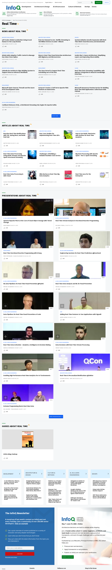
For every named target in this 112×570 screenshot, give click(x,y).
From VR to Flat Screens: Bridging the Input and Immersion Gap (13, 434)
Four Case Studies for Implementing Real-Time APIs (49, 134)
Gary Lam (96, 307)
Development (26, 7)
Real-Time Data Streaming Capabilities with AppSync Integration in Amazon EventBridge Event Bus (91, 73)
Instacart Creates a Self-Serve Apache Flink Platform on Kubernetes (55, 87)
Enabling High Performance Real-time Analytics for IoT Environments (68, 304)
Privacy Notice (78, 565)
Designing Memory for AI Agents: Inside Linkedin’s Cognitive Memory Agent (34, 426)
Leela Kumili (8, 45)
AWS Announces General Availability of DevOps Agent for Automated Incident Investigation (97, 426)
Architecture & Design (42, 7)
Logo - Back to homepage (12, 6)
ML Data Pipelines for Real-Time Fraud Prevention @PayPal (16, 268)
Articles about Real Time (19, 124)
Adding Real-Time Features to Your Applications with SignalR (95, 268)
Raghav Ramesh (89, 236)
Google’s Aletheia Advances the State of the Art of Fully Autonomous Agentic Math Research (76, 435)
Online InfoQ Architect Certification (40, 521)
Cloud (77, 69)
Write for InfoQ (9, 531)
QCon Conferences (10, 525)
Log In (7, 522)
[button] (19, 500)
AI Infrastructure (59, 7)
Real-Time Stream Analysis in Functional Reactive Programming (43, 230)
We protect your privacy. (11, 503)
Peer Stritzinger (63, 235)
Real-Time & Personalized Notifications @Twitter (94, 303)
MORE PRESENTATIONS (55, 354)
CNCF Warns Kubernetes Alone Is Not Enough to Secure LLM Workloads (98, 441)
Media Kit (7, 542)
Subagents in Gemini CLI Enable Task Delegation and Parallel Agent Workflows (76, 426)
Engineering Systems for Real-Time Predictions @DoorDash (93, 230)
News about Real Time (17, 33)
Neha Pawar (10, 236)
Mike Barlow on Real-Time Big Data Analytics (50, 181)
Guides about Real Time (18, 364)
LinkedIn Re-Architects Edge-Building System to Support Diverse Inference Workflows (18, 73)
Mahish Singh (62, 309)
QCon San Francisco (40, 536)
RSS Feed (21, 26)
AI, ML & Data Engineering (11, 99)
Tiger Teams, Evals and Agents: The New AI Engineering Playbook (55, 443)
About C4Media (9, 539)
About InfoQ (8, 536)
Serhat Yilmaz (36, 309)
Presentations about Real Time (22, 204)
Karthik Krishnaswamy (47, 142)
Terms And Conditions (88, 565)
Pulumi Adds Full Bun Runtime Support (97, 434)
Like (9, 47)
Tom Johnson (17, 343)
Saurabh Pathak (89, 307)
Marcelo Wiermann (12, 309)
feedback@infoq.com (10, 565)
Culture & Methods (75, 7)
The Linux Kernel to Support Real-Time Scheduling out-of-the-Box (53, 72)
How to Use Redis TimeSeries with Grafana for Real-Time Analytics (84, 134)
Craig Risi (78, 46)
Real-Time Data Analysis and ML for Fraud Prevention (42, 267)
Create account (9, 519)
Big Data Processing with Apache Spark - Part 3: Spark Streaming (84, 158)
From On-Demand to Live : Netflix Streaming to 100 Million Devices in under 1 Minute (55, 42)
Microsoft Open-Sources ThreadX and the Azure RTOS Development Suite (19, 87)
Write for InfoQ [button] (61, 2)
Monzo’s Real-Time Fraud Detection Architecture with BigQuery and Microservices (52, 58)
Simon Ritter (79, 188)
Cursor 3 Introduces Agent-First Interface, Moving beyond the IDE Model (14, 443)
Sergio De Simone (45, 75)
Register (95, 2)
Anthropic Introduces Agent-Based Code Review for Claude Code (77, 443)
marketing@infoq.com (45, 563)
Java (8, 130)
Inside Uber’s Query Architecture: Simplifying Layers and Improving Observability (87, 58)
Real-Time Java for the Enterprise (84, 181)
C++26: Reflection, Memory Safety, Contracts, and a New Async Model (13, 426)
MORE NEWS (55, 114)
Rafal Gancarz (44, 90)
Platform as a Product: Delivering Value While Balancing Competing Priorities (55, 426)
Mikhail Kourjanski (12, 273)
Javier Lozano (88, 273)
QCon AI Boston (38, 526)
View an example (21, 469)
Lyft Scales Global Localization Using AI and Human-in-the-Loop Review (20, 42)
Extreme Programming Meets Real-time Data (16, 339)
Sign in (103, 2)
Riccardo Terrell (37, 236)
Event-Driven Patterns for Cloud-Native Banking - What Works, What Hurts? (34, 434)
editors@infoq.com (33, 563)
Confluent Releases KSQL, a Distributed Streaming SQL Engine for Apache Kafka (18, 102)
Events (94, 7)
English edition (51, 2)
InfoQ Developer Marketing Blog (9, 546)
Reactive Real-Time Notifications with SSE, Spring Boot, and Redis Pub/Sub (14, 135)
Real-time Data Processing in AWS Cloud (16, 181)
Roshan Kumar (80, 144)
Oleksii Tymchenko (12, 188)
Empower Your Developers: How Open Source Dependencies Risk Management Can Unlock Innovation (55, 435)
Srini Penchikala (9, 105)
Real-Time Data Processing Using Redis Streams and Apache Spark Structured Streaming (16, 159)
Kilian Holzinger (73, 235)
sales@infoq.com (21, 563)
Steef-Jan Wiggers (80, 77)
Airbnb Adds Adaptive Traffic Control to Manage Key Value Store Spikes (18, 57)
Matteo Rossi (10, 144)
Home (6, 517)
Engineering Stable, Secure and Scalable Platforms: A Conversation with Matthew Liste (34, 443)
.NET (86, 264)
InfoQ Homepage (9, 22)
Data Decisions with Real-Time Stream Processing (41, 303)
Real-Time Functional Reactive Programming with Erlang (68, 230)
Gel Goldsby (10, 343)
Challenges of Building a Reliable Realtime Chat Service (49, 158)
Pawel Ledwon (45, 167)
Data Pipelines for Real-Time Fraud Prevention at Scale (68, 267)
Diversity (7, 550)
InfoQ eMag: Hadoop (14, 392)
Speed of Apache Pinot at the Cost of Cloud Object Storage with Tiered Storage (17, 230)
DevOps (87, 7)
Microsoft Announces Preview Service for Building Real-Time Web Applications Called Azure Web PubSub (90, 88)
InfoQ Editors (8, 533)
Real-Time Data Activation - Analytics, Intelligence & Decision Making (16, 304)
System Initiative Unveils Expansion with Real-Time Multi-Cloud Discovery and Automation (89, 42)
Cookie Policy (98, 565)
